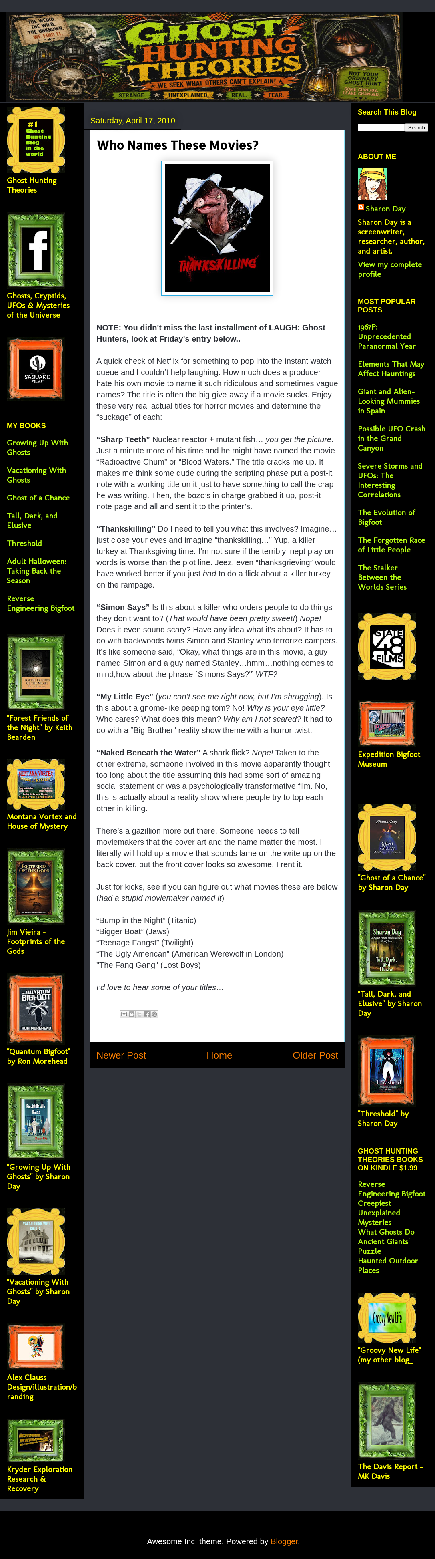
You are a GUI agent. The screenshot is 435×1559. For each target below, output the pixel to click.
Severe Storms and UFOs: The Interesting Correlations (390, 480)
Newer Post (121, 1055)
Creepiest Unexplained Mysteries (379, 1212)
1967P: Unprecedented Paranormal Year (387, 336)
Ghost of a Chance (38, 497)
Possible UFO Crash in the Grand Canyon (391, 438)
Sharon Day (385, 208)
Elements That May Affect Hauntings (391, 368)
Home (219, 1055)
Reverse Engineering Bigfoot (40, 603)
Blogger (284, 1541)
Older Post (315, 1055)
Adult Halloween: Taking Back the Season (36, 570)
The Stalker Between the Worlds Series (382, 577)
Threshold (24, 543)
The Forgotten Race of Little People (391, 544)
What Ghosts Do (386, 1232)
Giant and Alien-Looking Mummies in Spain (389, 401)
